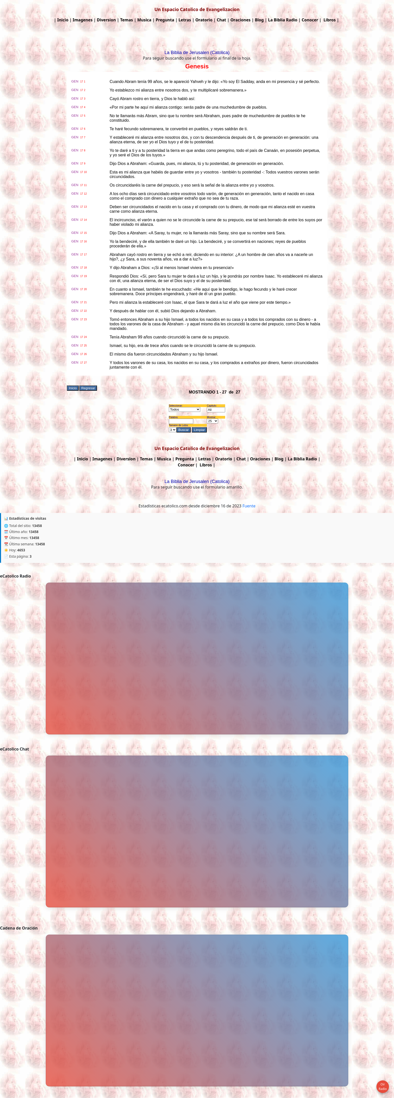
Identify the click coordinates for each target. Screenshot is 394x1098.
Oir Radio (383, 1086)
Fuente (249, 506)
